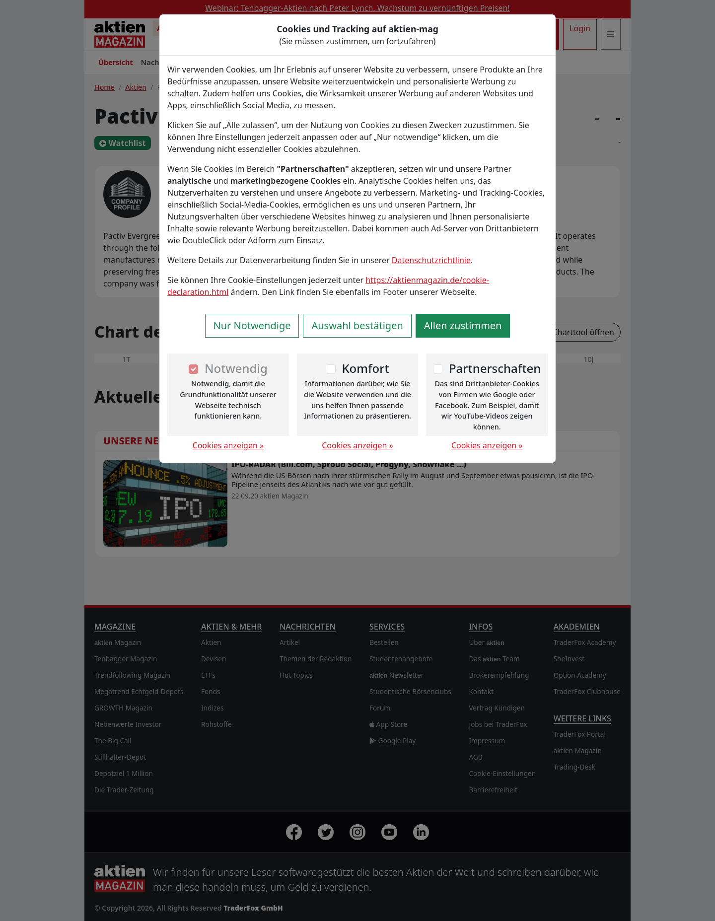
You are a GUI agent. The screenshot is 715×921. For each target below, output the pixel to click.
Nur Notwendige (252, 325)
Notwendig (236, 368)
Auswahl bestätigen (357, 325)
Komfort (365, 368)
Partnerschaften (495, 368)
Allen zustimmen (463, 325)
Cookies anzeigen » (228, 445)
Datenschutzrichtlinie (431, 260)
